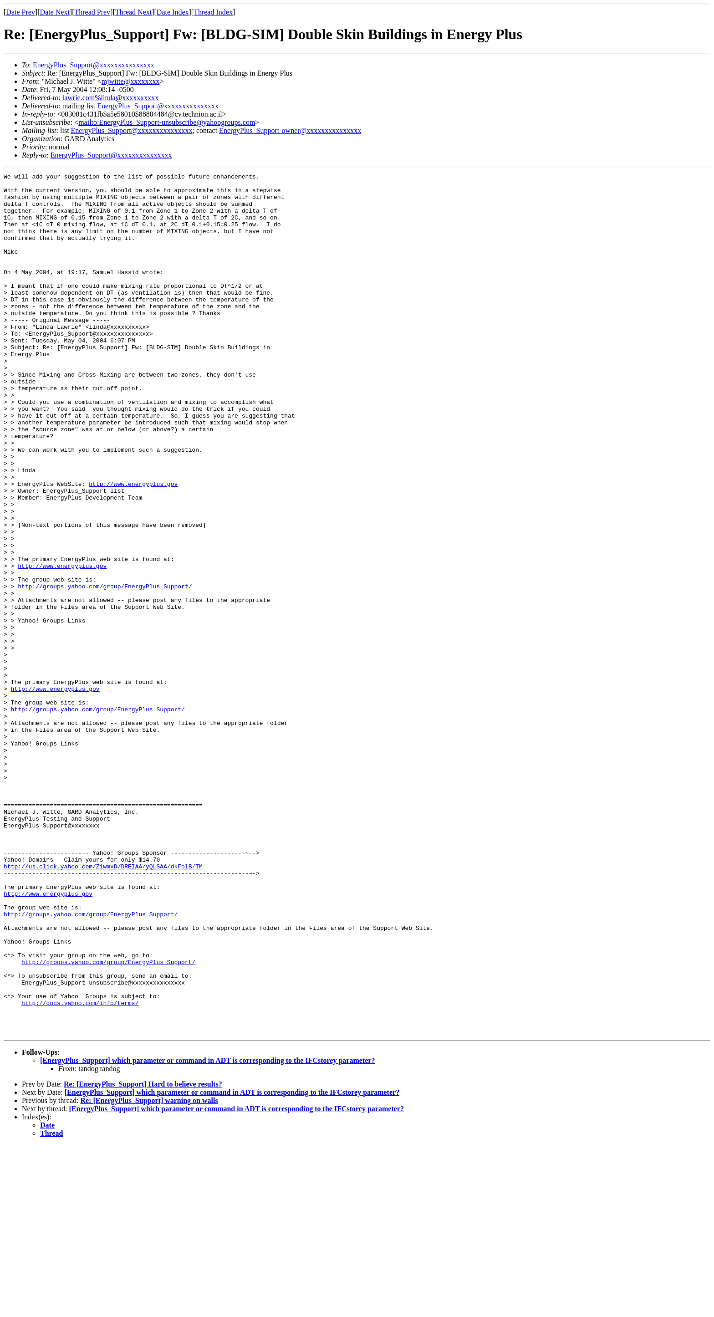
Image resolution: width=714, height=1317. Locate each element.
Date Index (173, 12)
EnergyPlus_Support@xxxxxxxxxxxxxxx (93, 65)
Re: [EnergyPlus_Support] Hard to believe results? (143, 1256)
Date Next (55, 12)
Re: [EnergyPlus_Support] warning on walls (149, 1272)
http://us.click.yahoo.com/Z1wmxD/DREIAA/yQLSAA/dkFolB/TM (103, 1005)
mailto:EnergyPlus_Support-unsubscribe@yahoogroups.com (166, 122)
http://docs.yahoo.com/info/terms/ (79, 1169)
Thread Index (213, 12)
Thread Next (133, 12)
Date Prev (20, 12)
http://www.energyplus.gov (133, 546)
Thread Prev (92, 12)
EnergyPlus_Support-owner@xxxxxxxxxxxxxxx (290, 130)
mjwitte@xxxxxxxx (131, 81)
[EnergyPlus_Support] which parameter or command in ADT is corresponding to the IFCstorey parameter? (207, 1232)
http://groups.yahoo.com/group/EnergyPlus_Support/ (105, 669)
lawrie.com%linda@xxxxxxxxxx (110, 98)
